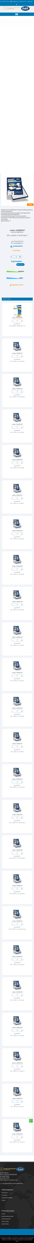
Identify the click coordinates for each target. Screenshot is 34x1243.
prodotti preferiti (6, 1218)
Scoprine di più (27, 1239)
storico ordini (5, 1221)
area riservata (5, 1224)
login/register (16, 261)
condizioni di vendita (7, 1197)
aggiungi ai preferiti (16, 285)
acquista (20, 264)
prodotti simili (7, 299)
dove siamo (5, 1192)
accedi (30, 1)
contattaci (4, 1195)
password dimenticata (7, 1216)
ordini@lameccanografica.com (18, 1)
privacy (3, 1200)
